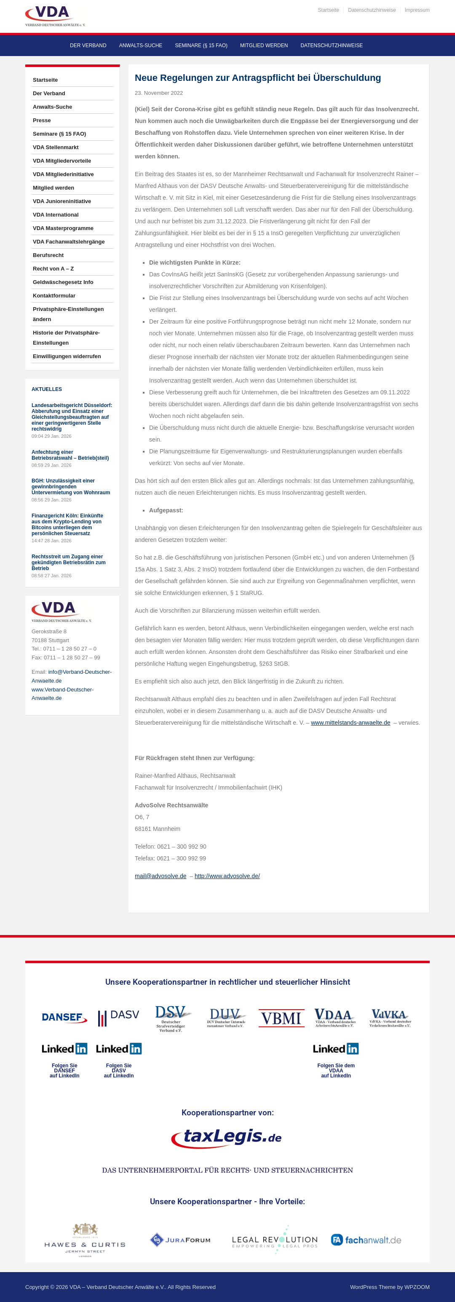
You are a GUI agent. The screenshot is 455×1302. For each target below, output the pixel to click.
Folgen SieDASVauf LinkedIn (119, 1071)
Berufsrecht (48, 255)
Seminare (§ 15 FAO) (201, 45)
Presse (42, 120)
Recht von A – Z (53, 268)
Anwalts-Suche (141, 45)
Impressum (417, 10)
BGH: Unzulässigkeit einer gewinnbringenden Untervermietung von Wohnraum (71, 487)
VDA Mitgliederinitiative (63, 174)
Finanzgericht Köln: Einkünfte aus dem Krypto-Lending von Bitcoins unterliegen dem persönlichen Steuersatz (67, 524)
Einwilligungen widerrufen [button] (67, 356)
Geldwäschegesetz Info (63, 282)
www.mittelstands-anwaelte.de (350, 722)
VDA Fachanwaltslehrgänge (69, 241)
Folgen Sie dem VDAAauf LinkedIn (336, 1071)
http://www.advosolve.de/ (227, 876)
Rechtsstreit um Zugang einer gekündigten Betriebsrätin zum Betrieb (69, 562)
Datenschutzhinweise (372, 10)
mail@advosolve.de (160, 876)
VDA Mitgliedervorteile (62, 161)
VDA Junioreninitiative (62, 201)
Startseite (329, 10)
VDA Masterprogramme (63, 228)
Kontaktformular (54, 295)
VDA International (56, 215)
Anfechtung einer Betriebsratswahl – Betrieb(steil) (70, 455)
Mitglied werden (264, 45)
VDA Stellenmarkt (56, 147)
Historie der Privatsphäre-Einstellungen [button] (66, 338)
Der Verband (88, 45)
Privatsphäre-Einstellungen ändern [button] (68, 314)
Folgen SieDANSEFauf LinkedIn (65, 1071)
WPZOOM (417, 1287)
